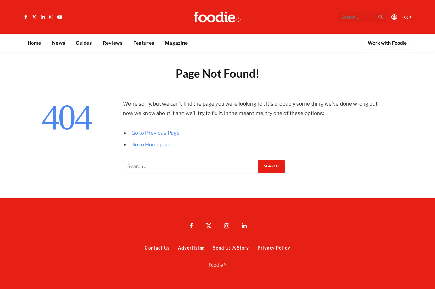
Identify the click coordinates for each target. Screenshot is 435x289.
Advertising (191, 248)
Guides (84, 43)
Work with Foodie (387, 43)
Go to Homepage (151, 145)
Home (34, 43)
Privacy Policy (274, 248)
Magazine (176, 43)
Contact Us (157, 248)
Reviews (112, 43)
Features (143, 43)
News (58, 43)
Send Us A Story (231, 248)
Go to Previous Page (155, 133)
